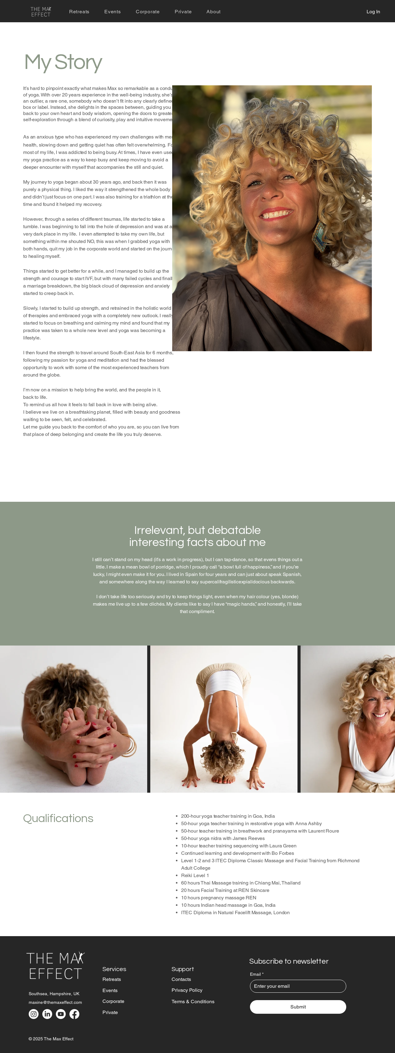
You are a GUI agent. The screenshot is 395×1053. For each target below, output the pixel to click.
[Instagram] (34, 1014)
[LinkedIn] (47, 1014)
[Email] (296, 986)
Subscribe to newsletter (288, 961)
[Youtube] (61, 1014)
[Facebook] (74, 1014)
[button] (213, 12)
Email (257, 974)
